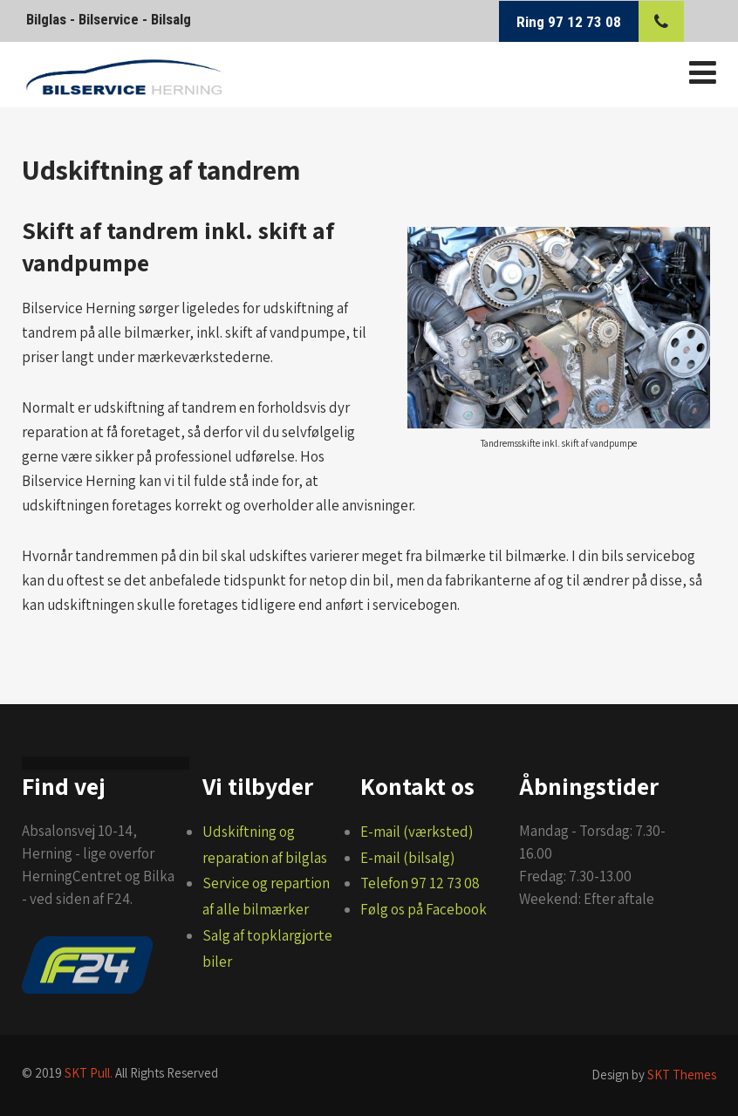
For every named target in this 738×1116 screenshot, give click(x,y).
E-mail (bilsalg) (407, 857)
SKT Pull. (89, 1073)
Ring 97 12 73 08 (568, 22)
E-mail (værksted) (416, 831)
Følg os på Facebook (423, 909)
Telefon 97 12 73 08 (420, 883)
